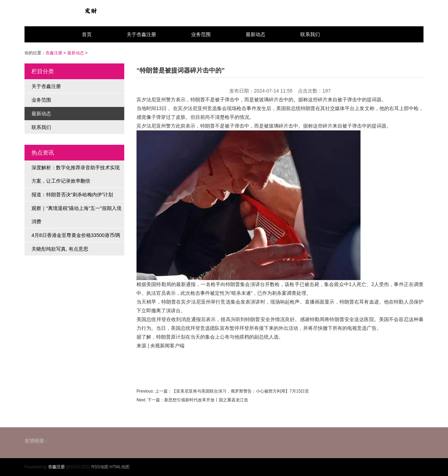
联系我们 (310, 34)
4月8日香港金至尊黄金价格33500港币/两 (75, 235)
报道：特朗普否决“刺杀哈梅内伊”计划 (72, 194)
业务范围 (201, 34)
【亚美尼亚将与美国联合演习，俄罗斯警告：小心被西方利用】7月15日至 (240, 391)
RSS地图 (99, 466)
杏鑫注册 (54, 52)
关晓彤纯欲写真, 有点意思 (59, 249)
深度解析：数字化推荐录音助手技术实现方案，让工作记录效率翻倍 (75, 174)
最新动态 (255, 34)
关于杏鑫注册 (141, 34)
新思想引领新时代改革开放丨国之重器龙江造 (206, 399)
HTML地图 (120, 466)
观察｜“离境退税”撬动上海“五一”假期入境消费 (76, 214)
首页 (87, 34)
